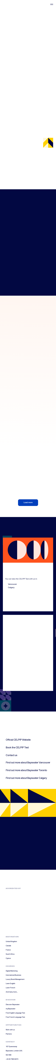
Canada (8, 946)
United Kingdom (11, 941)
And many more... (12, 992)
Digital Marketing (11, 971)
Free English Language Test (15, 1013)
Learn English (10, 983)
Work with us (10, 1030)
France (8, 950)
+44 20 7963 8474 (12, 1059)
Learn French (10, 988)
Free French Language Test (15, 1017)
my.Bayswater (10, 1009)
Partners (9, 1034)
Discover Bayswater (13, 1004)
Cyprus (8, 958)
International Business (13, 975)
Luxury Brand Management (15, 979)
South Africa (10, 954)
